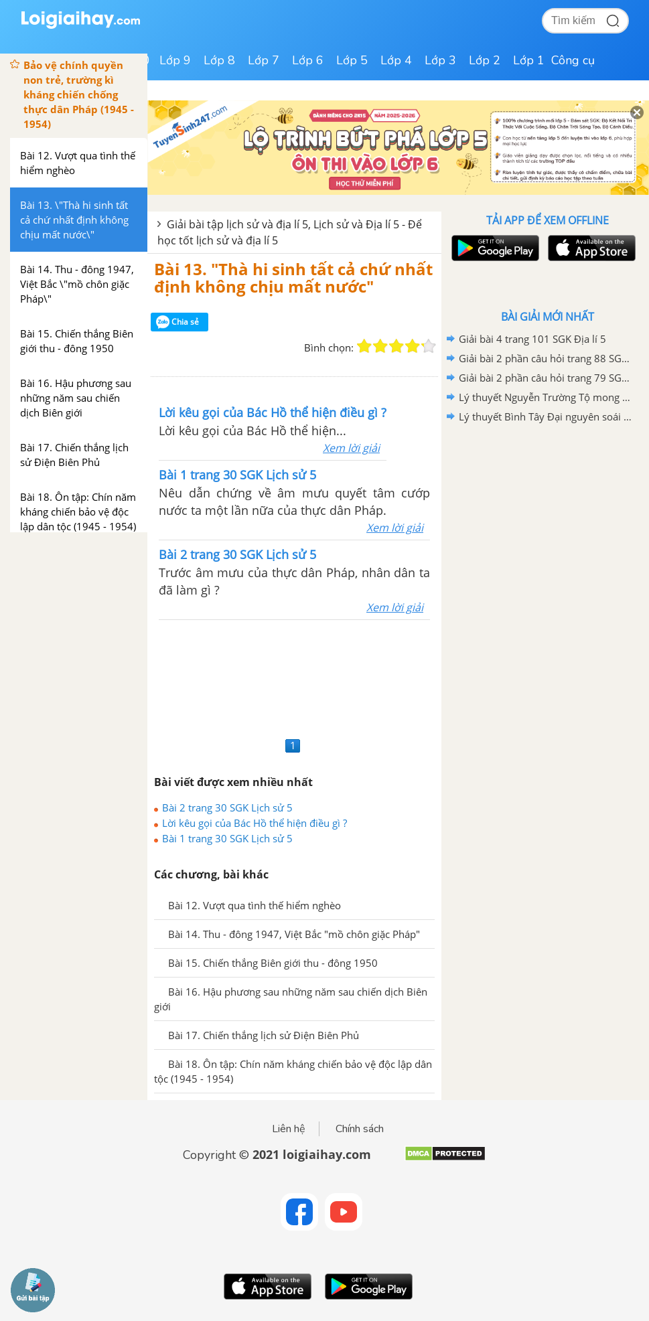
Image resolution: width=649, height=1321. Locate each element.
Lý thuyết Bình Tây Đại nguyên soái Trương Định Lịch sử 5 (545, 416)
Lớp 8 (219, 60)
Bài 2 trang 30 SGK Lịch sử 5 (227, 807)
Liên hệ (288, 1128)
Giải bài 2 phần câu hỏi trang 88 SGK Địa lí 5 (545, 358)
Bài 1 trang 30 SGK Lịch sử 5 (227, 838)
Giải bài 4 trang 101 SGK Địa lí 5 (532, 338)
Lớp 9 (175, 60)
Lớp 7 (263, 60)
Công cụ (573, 60)
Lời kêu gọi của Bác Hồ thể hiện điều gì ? (254, 823)
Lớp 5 (352, 60)
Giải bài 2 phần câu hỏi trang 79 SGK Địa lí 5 (545, 377)
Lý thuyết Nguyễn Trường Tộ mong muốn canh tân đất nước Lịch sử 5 (545, 397)
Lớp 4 (396, 60)
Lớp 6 (307, 60)
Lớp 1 (529, 60)
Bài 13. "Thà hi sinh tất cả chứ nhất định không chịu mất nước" (293, 277)
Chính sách (360, 1128)
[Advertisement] (294, 676)
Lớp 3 (440, 60)
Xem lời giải (351, 448)
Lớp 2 (484, 60)
